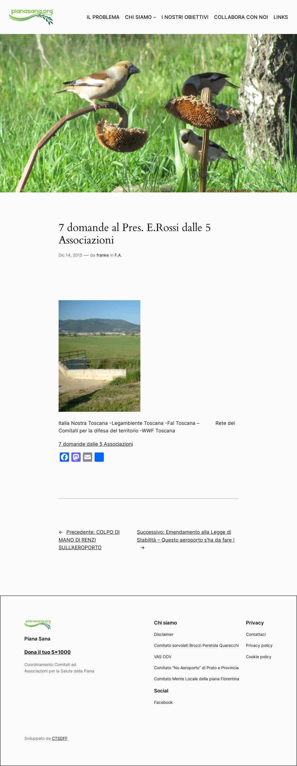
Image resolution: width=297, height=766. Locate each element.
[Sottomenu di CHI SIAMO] (154, 17)
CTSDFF (60, 738)
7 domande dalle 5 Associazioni (96, 444)
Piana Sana (37, 639)
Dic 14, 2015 (70, 255)
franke (103, 255)
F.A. (118, 255)
